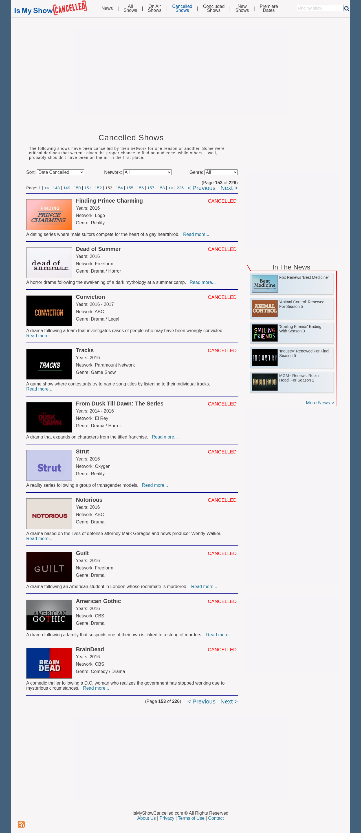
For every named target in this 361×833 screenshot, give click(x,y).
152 (98, 187)
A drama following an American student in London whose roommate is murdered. (108, 586)
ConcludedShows (214, 8)
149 (66, 187)
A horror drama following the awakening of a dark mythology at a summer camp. (107, 282)
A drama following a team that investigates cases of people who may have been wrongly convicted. (125, 330)
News (107, 8)
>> (170, 187)
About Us (146, 818)
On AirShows (154, 8)
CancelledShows (182, 8)
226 (180, 187)
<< (46, 187)
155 (129, 187)
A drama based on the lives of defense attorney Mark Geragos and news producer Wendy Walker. (124, 533)
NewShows (242, 8)
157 (150, 187)
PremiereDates (269, 8)
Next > (229, 188)
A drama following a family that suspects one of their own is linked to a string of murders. (115, 634)
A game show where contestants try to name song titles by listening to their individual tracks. (118, 384)
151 (87, 187)
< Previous (201, 188)
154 (119, 187)
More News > (320, 402)
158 (161, 187)
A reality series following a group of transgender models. (83, 485)
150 (77, 187)
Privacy (167, 818)
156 (140, 187)
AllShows (130, 8)
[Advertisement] (180, 71)
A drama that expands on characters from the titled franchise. (88, 437)
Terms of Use (191, 818)
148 (56, 187)
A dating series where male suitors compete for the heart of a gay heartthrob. (104, 234)
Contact (216, 818)
